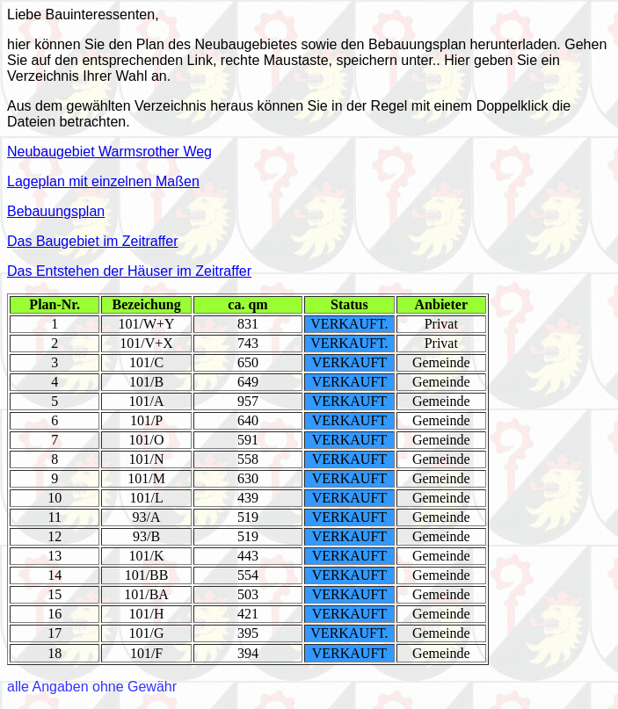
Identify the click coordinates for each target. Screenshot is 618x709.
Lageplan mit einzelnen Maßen (103, 181)
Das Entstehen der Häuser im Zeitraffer (129, 271)
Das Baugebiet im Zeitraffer (92, 241)
